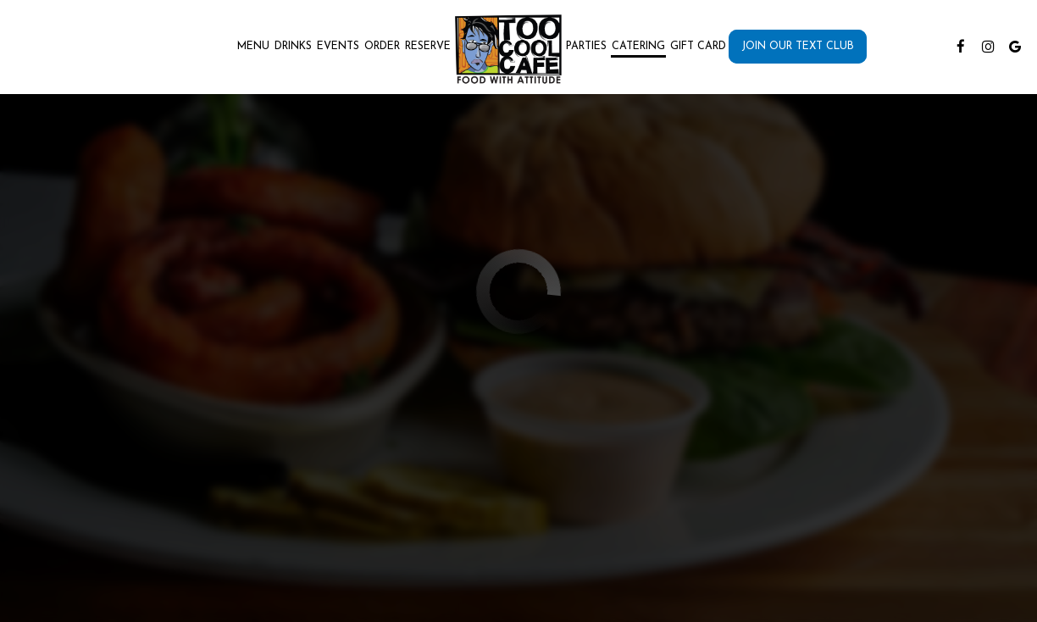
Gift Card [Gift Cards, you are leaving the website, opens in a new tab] (698, 47)
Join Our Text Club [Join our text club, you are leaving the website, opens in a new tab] (797, 47)
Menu (253, 47)
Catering (638, 47)
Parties (586, 47)
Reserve (428, 47)
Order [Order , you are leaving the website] (382, 47)
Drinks (293, 47)
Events (338, 47)
